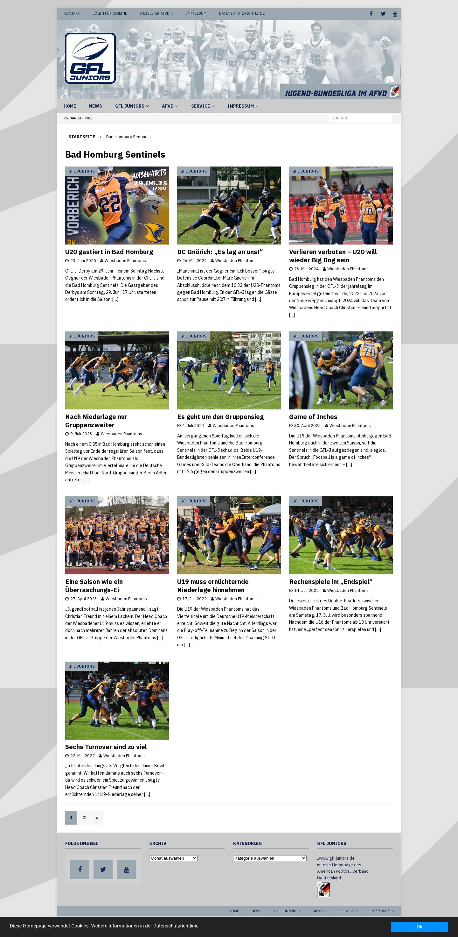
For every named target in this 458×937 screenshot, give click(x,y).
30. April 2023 (307, 425)
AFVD (168, 105)
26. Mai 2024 (194, 260)
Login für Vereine (110, 13)
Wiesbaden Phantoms (125, 260)
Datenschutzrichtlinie (242, 13)
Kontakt (72, 13)
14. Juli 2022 (306, 590)
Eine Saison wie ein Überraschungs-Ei (94, 585)
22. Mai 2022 (82, 755)
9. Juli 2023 (81, 433)
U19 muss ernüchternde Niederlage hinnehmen (213, 585)
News (95, 105)
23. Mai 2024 (306, 268)
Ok (419, 927)
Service (200, 105)
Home (70, 105)
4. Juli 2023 (193, 425)
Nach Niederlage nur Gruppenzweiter (96, 420)
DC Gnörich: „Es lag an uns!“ (220, 251)
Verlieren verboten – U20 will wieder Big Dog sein (333, 255)
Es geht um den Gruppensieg (220, 416)
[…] (115, 299)
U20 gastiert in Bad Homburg (109, 251)
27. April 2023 (83, 598)
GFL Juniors (129, 105)
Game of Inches (313, 416)
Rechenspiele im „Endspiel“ (330, 581)
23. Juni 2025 (83, 260)
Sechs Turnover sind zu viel (106, 746)
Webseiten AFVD (155, 13)
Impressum (196, 13)
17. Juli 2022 (194, 598)
